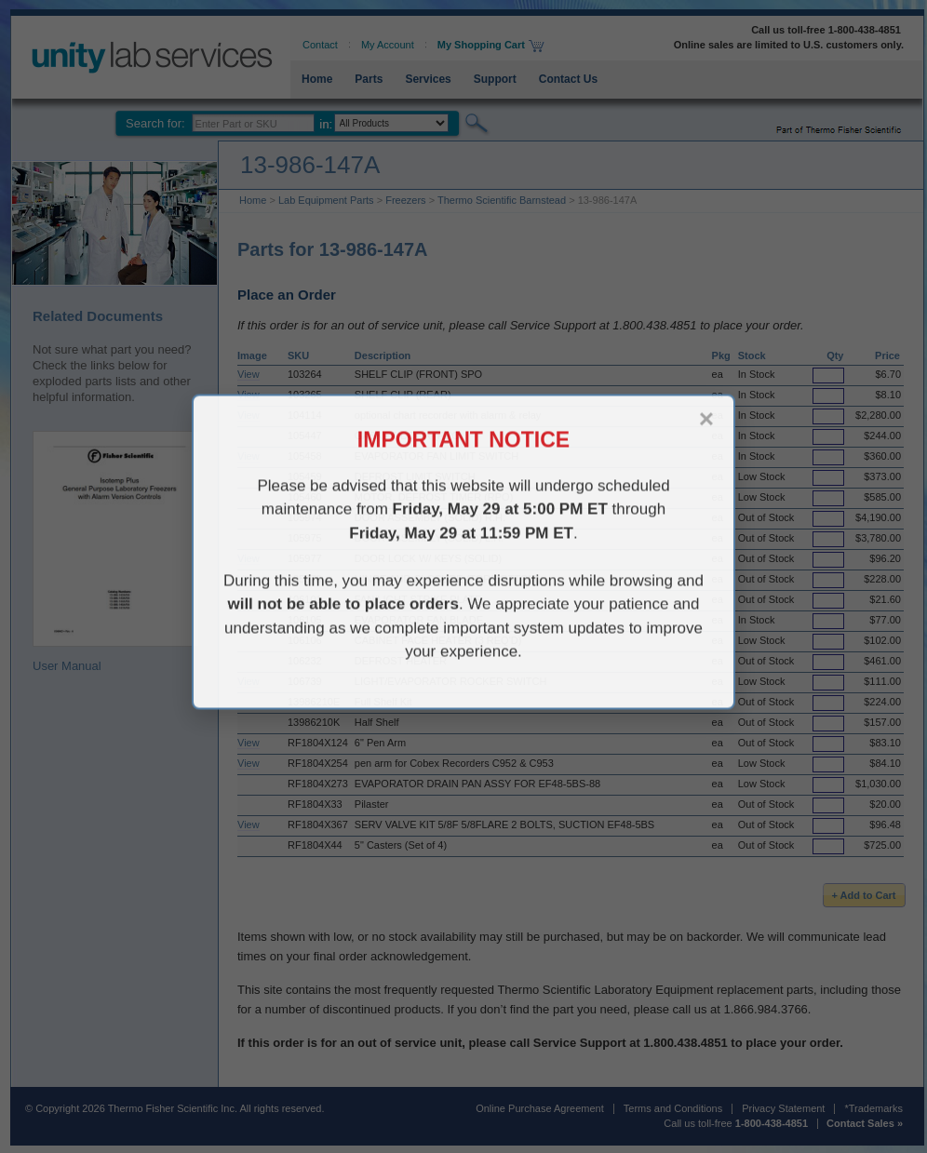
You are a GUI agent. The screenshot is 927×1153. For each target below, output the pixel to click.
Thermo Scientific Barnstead (501, 200)
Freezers (405, 200)
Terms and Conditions (673, 1108)
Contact (320, 44)
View (248, 374)
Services (427, 79)
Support (495, 79)
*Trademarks (873, 1108)
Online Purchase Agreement (540, 1108)
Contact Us (568, 79)
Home (317, 79)
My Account (387, 44)
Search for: (155, 123)
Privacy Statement (783, 1108)
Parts (369, 79)
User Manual (116, 552)
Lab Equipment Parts (326, 200)
